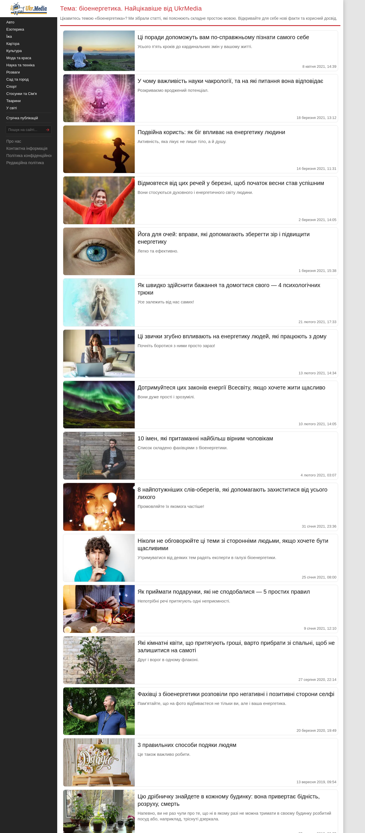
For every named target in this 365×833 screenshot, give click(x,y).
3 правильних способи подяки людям (187, 745)
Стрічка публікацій (22, 118)
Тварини (13, 101)
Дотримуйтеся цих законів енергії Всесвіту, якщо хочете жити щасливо (231, 387)
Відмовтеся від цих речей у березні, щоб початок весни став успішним (231, 183)
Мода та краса (18, 58)
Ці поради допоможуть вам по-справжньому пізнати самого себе (223, 37)
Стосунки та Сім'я (21, 94)
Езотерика (15, 29)
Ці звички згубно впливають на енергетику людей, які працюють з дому (232, 336)
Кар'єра (12, 43)
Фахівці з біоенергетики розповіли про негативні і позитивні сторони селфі (236, 694)
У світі (11, 108)
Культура (14, 51)
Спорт (11, 86)
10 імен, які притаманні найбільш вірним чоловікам (205, 438)
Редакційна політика (25, 162)
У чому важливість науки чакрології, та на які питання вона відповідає (230, 81)
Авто (10, 22)
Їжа (9, 36)
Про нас (13, 141)
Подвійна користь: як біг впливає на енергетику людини (211, 132)
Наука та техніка (20, 65)
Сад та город (17, 79)
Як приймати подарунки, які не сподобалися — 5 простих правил (224, 592)
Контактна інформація (26, 148)
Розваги (13, 72)
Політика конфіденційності (30, 155)
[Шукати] (47, 129)
